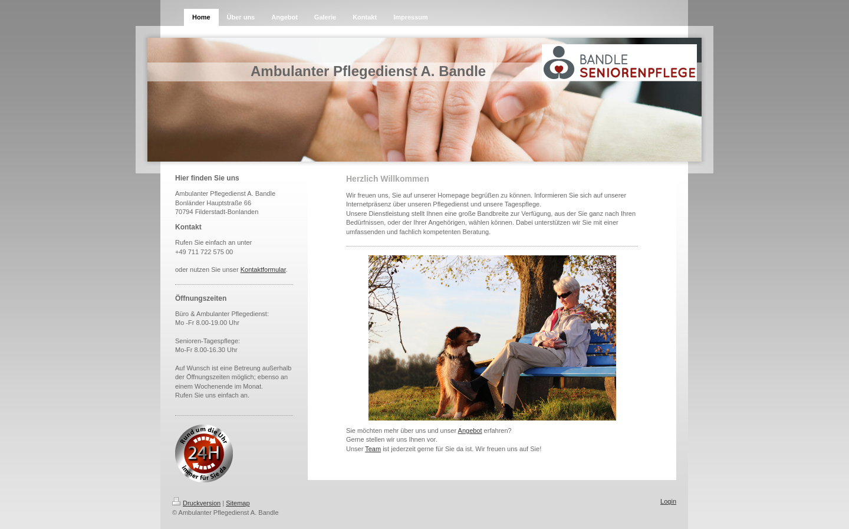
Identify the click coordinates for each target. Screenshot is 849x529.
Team (373, 448)
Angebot (470, 430)
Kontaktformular (263, 269)
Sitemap (237, 503)
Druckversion (196, 503)
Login (668, 501)
